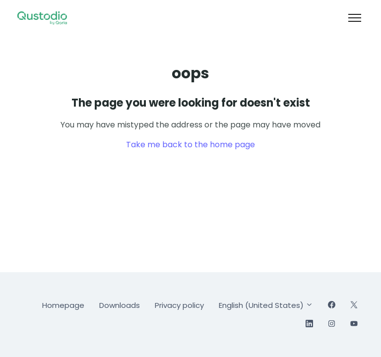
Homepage (63, 305)
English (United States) (266, 305)
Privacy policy (179, 305)
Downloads (119, 305)
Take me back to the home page (190, 144)
